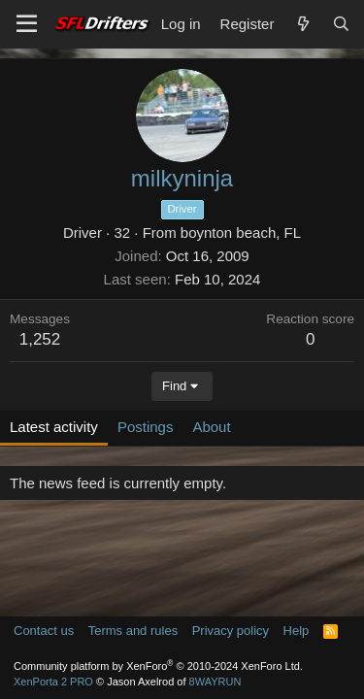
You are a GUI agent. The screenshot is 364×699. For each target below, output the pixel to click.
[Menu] (27, 24)
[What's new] (302, 24)
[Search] (341, 24)
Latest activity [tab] (54, 426)
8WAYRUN (215, 681)
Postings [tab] (145, 426)
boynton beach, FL (241, 232)
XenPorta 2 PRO (53, 681)
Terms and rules (133, 630)
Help (296, 630)
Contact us (44, 630)
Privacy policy (230, 630)
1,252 (40, 339)
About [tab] (211, 426)
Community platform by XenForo (158, 666)
